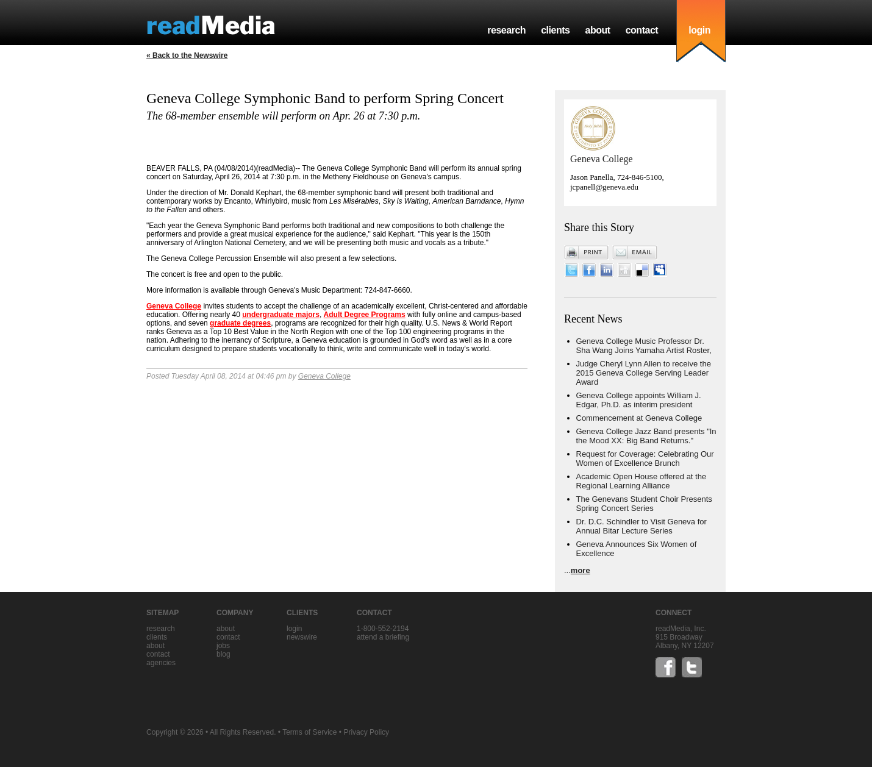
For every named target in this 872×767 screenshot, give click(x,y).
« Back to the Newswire (186, 55)
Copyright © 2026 (175, 732)
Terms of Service (309, 732)
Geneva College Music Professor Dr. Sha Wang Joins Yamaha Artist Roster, (644, 346)
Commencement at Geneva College (639, 418)
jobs (223, 645)
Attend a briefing (383, 637)
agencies (161, 662)
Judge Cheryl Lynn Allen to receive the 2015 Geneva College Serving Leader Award (643, 373)
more (580, 570)
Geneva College (173, 306)
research (506, 30)
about (597, 30)
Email (634, 252)
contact (642, 30)
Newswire (302, 637)
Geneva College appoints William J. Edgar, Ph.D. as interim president (638, 400)
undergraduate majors (281, 314)
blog (223, 654)
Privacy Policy (366, 732)
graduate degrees (240, 323)
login (699, 30)
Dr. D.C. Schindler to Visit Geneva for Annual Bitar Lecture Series (641, 526)
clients (555, 30)
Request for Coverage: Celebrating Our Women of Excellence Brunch (645, 458)
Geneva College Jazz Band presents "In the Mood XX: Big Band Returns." (646, 436)
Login (294, 628)
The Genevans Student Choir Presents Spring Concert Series (644, 503)
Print (586, 252)
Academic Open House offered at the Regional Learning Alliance (641, 481)
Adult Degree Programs (365, 314)
